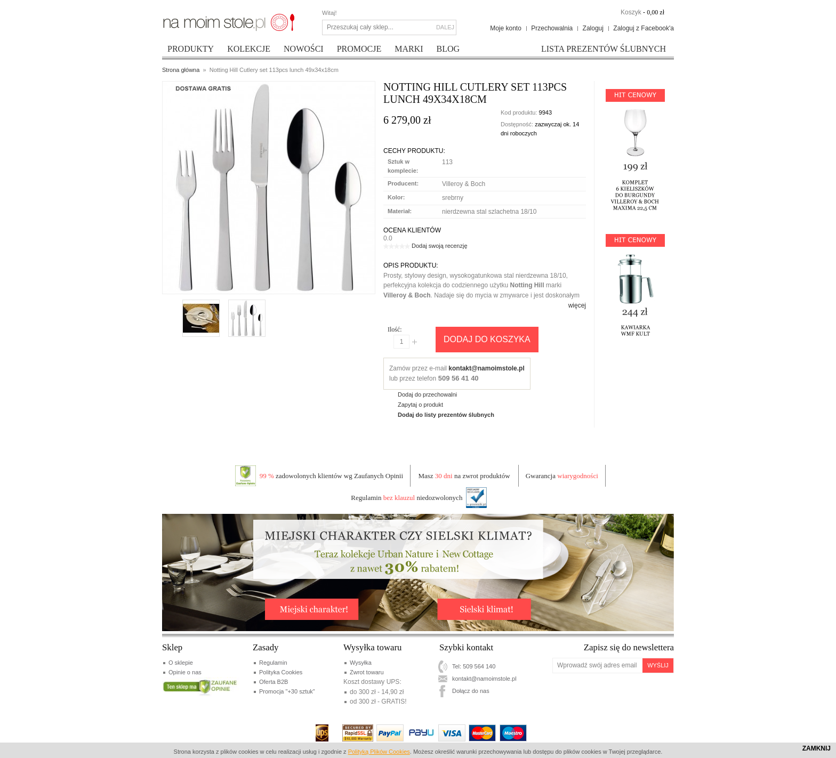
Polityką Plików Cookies (379, 751)
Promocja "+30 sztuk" (287, 691)
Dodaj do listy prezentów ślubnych (446, 415)
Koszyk (631, 12)
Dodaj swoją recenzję (440, 246)
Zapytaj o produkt (420, 404)
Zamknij (816, 748)
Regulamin (273, 662)
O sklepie (180, 662)
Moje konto (505, 28)
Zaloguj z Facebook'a (643, 28)
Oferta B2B (273, 682)
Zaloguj (593, 28)
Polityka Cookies (280, 672)
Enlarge (192, 282)
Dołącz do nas (470, 691)
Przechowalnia (552, 28)
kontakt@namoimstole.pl (486, 368)
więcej (577, 305)
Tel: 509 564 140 (473, 666)
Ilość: (395, 329)
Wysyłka (361, 662)
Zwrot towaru (367, 672)
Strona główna (180, 70)
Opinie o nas (185, 672)
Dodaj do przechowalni (427, 394)
